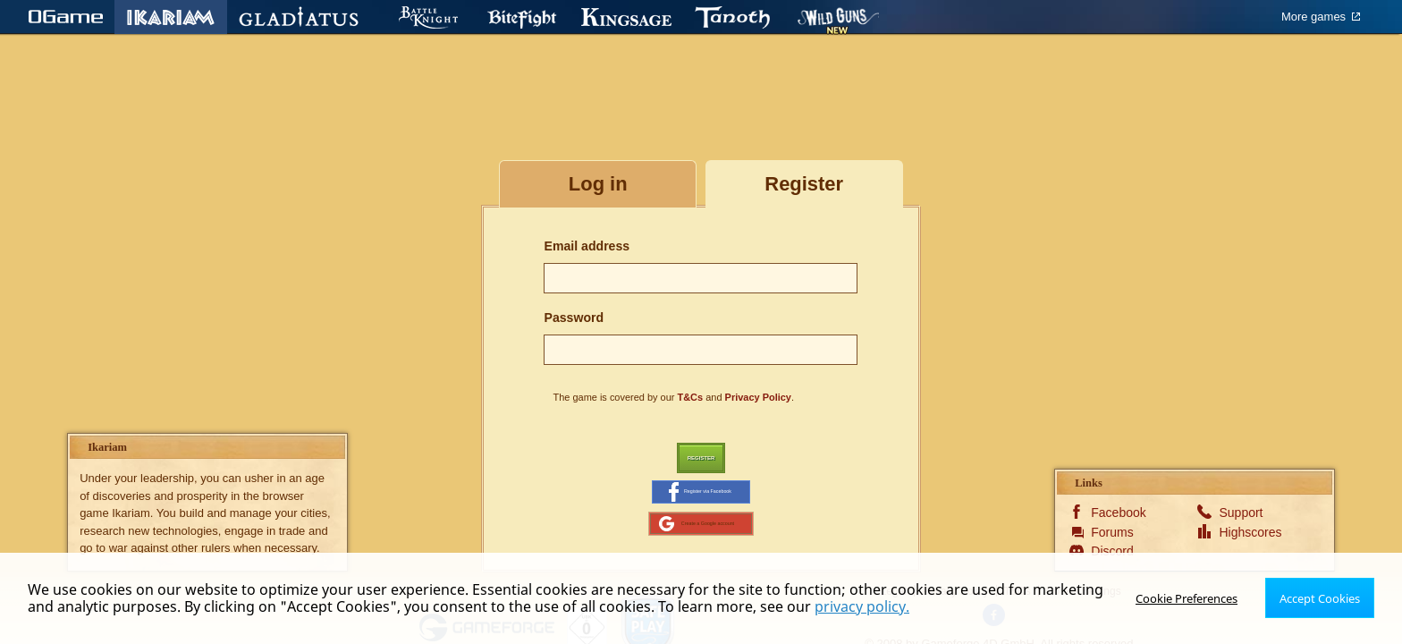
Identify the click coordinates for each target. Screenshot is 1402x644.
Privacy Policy (758, 397)
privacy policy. (862, 606)
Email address (586, 246)
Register (701, 461)
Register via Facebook (700, 503)
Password (574, 317)
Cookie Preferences (1193, 598)
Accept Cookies (1322, 598)
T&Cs (691, 397)
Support (1241, 538)
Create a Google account (696, 545)
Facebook (1118, 538)
